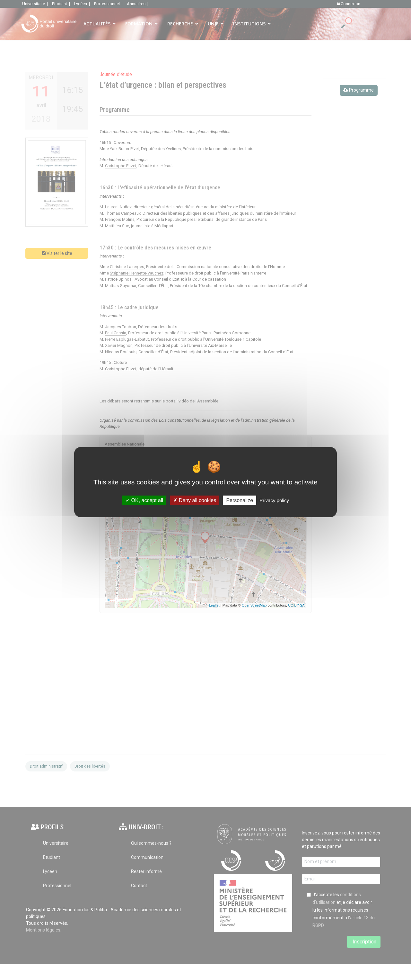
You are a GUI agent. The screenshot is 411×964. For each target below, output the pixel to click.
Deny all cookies (194, 500)
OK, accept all (144, 500)
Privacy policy (274, 500)
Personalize (239, 500)
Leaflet (214, 605)
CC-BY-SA (296, 605)
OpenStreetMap (254, 605)
